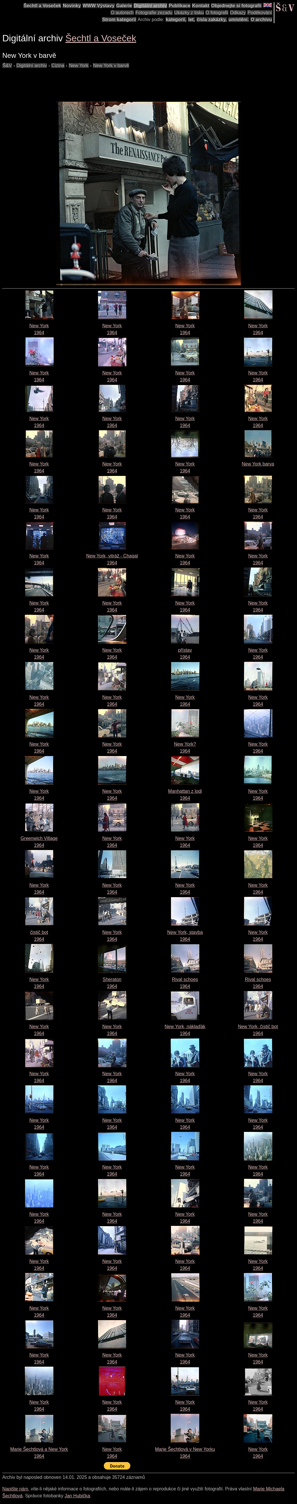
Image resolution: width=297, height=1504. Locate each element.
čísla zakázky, (212, 19)
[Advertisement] (107, 82)
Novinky (72, 5)
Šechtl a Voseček (42, 5)
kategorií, (176, 19)
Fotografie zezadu (154, 12)
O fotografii (217, 12)
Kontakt (200, 5)
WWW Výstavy (98, 5)
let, (191, 19)
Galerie (124, 5)
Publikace (179, 5)
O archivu (261, 19)
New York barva (258, 463)
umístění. (239, 19)
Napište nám (15, 1488)
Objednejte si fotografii (236, 5)
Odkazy (238, 12)
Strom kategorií (119, 19)
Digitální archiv (150, 5)
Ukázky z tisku (189, 12)
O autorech (122, 12)
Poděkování (259, 12)
